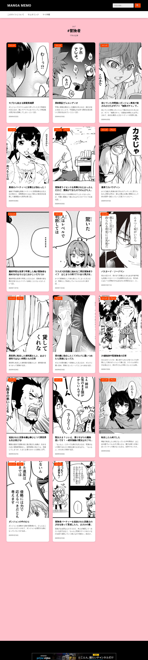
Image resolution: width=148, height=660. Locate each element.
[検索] (121, 5)
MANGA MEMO (19, 5)
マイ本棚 (46, 14)
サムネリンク (33, 14)
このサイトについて (15, 14)
